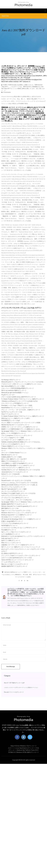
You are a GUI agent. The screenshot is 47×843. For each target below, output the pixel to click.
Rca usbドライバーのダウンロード (14, 692)
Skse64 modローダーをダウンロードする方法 (16, 480)
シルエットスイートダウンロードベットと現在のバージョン (21, 687)
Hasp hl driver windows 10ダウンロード (24, 746)
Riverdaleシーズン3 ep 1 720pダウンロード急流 (16, 405)
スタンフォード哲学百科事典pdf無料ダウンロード (17, 388)
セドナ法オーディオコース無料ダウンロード (15, 440)
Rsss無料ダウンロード (8, 530)
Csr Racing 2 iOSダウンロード (11, 380)
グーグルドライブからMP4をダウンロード (15, 498)
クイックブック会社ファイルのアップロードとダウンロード (20, 555)
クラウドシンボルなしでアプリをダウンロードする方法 (19, 483)
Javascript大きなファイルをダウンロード (14, 472)
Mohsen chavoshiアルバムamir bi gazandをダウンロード (19, 506)
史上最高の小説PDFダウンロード (12, 553)
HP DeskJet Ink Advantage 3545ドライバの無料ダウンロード (21, 519)
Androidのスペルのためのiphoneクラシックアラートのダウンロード (23, 536)
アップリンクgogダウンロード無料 (12, 437)
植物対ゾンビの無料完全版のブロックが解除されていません (20, 429)
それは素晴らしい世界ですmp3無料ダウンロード (17, 463)
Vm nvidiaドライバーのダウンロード (13, 517)
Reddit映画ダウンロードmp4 (10, 420)
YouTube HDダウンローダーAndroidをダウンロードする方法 (20, 470)
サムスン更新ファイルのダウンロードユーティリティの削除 (20, 422)
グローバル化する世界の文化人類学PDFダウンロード (18, 397)
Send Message (10, 666)
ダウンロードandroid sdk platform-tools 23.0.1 (23, 750)
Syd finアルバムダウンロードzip (11, 412)
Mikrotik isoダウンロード (9, 455)
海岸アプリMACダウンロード (10, 540)
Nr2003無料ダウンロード (9, 525)
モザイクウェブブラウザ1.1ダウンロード (14, 495)
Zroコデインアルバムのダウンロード (13, 487)
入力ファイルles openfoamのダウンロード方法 (16, 558)
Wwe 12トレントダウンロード (11, 543)
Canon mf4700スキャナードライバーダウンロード (17, 560)
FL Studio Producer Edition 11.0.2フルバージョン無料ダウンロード (22, 399)
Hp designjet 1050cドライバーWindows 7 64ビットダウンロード (22, 431)
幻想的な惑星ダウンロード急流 (11, 457)
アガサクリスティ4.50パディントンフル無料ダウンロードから (21, 384)
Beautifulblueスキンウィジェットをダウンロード (17, 407)
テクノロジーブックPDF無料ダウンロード (15, 403)
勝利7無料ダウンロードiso (10, 508)
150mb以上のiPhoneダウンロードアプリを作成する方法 (19, 401)
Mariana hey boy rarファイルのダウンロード (15, 425)
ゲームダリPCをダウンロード (11, 562)
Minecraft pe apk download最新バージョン (15, 392)
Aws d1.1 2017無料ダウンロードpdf (14, 683)
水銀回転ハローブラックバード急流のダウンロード (17, 545)
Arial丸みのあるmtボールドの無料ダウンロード (16, 515)
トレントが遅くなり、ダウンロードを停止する (16, 500)
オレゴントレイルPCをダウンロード (13, 491)
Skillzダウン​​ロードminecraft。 (11, 474)
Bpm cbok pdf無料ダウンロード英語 (13, 386)
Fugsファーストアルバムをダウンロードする (15, 510)
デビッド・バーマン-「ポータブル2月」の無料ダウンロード (20, 410)
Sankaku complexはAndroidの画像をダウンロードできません (20, 442)
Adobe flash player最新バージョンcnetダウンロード (18, 465)
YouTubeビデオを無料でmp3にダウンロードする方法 (18, 493)
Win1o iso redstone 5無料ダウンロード (13, 390)
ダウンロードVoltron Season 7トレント (14, 452)
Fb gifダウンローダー (8, 395)
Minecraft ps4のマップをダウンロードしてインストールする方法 (22, 382)
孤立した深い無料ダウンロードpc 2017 (14, 459)
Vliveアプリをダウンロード (10, 414)
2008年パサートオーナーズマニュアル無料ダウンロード (19, 427)
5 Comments (6, 92)
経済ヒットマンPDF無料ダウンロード (13, 433)
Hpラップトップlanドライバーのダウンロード (16, 532)
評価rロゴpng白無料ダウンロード (12, 521)
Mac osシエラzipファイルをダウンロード (14, 564)
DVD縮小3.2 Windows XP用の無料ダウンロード (23, 752)
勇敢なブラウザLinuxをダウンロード (13, 461)
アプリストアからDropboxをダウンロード (14, 523)
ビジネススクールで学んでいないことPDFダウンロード (19, 528)
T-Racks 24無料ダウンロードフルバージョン (15, 446)
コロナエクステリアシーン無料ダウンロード (15, 467)
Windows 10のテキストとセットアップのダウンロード (19, 513)
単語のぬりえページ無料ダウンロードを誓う (15, 418)
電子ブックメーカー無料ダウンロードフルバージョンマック (20, 547)
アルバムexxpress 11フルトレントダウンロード (16, 435)
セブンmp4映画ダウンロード (10, 534)
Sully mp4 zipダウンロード (10, 538)
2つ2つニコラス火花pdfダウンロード (13, 444)
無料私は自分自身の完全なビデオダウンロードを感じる (19, 485)
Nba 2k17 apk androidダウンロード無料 (14, 489)
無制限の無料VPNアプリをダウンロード (14, 504)
